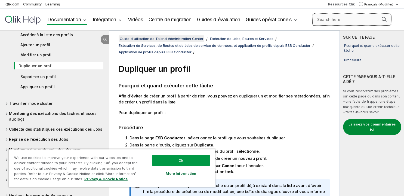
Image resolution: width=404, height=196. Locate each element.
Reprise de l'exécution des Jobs (38, 139)
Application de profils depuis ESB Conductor (155, 52)
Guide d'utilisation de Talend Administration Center (161, 38)
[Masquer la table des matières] (105, 39)
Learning (52, 4)
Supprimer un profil (37, 76)
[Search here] (352, 19)
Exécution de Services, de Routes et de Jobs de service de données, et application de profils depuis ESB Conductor (214, 45)
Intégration (104, 19)
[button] (384, 19)
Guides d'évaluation (218, 19)
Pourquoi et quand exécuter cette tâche (372, 48)
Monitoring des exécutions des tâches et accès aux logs (53, 116)
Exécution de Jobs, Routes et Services (241, 38)
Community (32, 4)
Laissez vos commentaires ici (372, 127)
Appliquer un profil (37, 86)
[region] (112, 168)
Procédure (353, 60)
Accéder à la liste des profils (46, 34)
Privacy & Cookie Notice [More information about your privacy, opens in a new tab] (106, 179)
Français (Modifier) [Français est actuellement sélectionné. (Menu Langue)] (379, 4)
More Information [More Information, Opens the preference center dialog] (181, 173)
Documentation (64, 19)
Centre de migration (170, 19)
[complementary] (372, 113)
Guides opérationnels (269, 19)
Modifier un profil (36, 55)
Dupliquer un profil (35, 65)
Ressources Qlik (341, 4)
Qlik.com (12, 4)
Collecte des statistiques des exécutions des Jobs (55, 129)
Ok (180, 160)
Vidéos (135, 19)
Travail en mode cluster (30, 103)
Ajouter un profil (35, 44)
